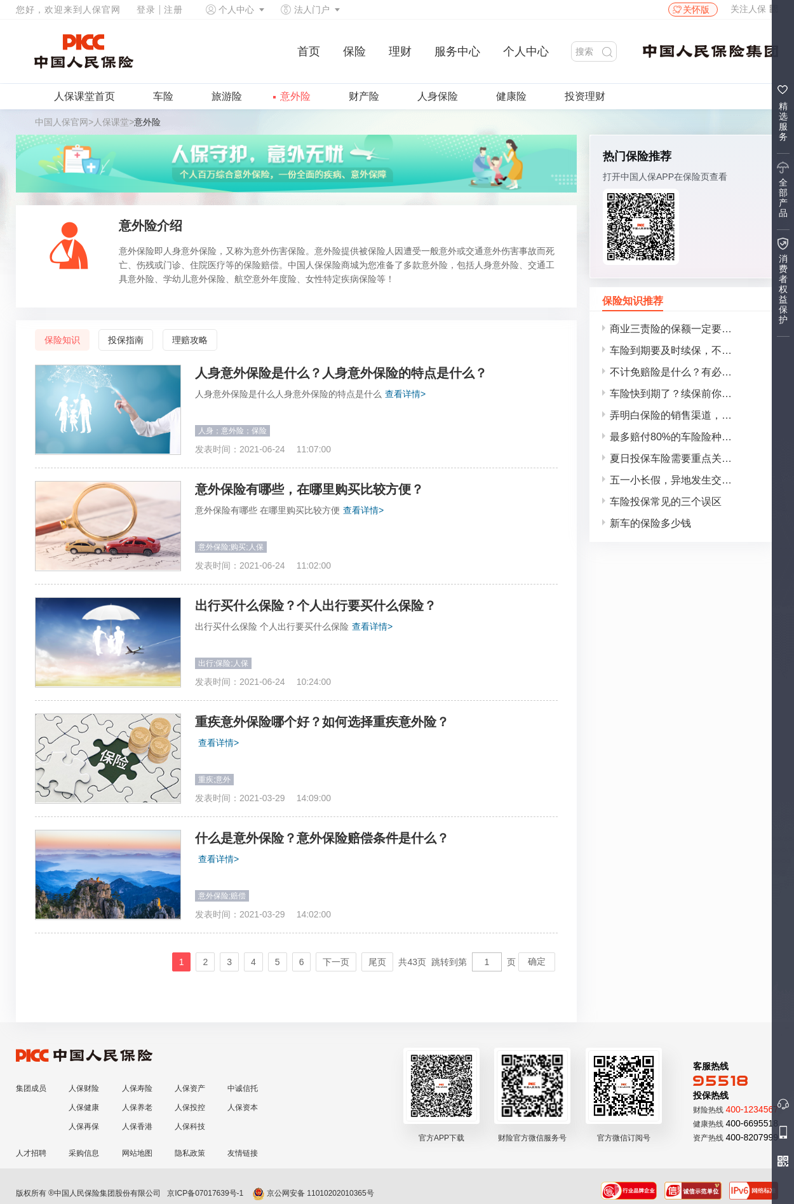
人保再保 (84, 1126)
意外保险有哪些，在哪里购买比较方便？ (309, 489)
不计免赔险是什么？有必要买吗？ (686, 372)
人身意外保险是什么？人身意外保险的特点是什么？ (341, 373)
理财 (400, 51)
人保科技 (190, 1126)
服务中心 (457, 51)
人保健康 (84, 1107)
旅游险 (227, 96)
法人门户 (312, 9)
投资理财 (585, 96)
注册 (173, 9)
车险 (163, 96)
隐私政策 (190, 1153)
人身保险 (437, 96)
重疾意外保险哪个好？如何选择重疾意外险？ (322, 722)
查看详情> (405, 394)
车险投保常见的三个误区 (666, 501)
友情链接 (242, 1153)
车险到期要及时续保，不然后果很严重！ (687, 350)
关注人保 (754, 9)
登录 (146, 9)
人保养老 (137, 1107)
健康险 (511, 96)
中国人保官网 (61, 122)
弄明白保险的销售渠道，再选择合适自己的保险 (687, 415)
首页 (308, 51)
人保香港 (137, 1126)
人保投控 (190, 1107)
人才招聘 (31, 1153)
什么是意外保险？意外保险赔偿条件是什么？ (322, 838)
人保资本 (242, 1107)
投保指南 (126, 340)
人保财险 (84, 1088)
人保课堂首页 (84, 96)
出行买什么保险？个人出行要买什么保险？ (315, 605)
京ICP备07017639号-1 (205, 1193)
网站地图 (137, 1153)
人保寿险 (137, 1088)
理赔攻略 (190, 340)
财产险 (364, 96)
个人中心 (236, 9)
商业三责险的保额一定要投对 (676, 328)
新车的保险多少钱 (650, 523)
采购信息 (84, 1153)
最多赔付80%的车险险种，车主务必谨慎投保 (687, 436)
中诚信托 (242, 1088)
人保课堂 (111, 122)
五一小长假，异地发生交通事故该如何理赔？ (687, 480)
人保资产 (190, 1088)
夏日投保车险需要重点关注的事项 (686, 458)
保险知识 (62, 340)
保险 (354, 51)
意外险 (295, 96)
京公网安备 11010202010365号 (313, 1193)
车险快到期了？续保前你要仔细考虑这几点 (687, 393)
